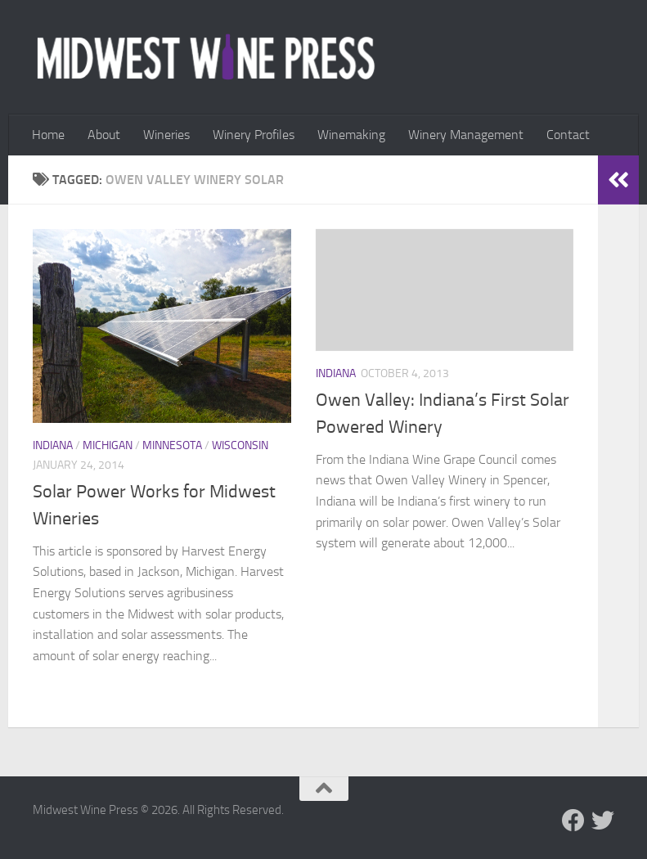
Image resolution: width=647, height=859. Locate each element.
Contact (568, 134)
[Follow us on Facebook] (573, 820)
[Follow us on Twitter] (602, 820)
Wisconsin (240, 445)
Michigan (108, 445)
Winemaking (351, 134)
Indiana (53, 445)
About (104, 134)
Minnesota (172, 445)
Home (48, 134)
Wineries (166, 134)
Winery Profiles (253, 134)
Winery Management (465, 134)
